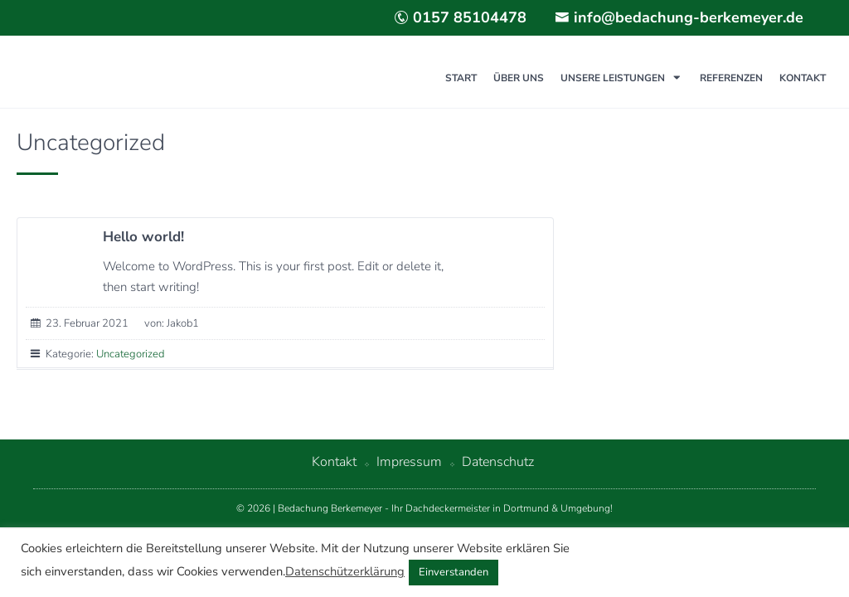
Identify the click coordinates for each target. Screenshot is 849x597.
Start (461, 78)
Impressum (409, 462)
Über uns (518, 78)
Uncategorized (130, 354)
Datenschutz (498, 462)
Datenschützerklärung (345, 571)
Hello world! (143, 236)
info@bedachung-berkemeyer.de (679, 17)
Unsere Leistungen (612, 78)
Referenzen (731, 78)
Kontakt (802, 78)
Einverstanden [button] (453, 572)
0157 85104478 (460, 17)
